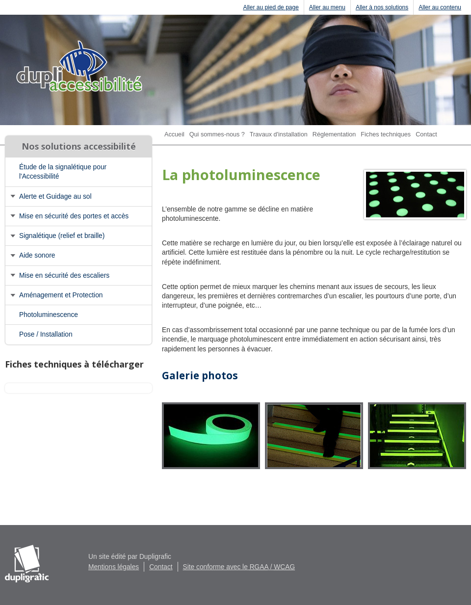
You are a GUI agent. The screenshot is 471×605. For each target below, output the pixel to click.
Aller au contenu (440, 7)
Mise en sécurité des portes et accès (74, 216)
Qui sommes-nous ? (217, 134)
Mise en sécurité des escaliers (64, 275)
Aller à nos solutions (382, 7)
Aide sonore (37, 255)
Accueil (174, 134)
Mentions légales (113, 567)
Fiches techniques (386, 134)
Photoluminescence (48, 314)
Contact (426, 134)
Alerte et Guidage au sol (55, 196)
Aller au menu (327, 7)
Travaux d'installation (279, 134)
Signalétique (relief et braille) (62, 235)
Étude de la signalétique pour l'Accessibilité (62, 171)
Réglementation (334, 134)
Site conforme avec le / (239, 567)
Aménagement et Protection (61, 295)
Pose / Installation (46, 334)
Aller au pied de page (270, 7)
